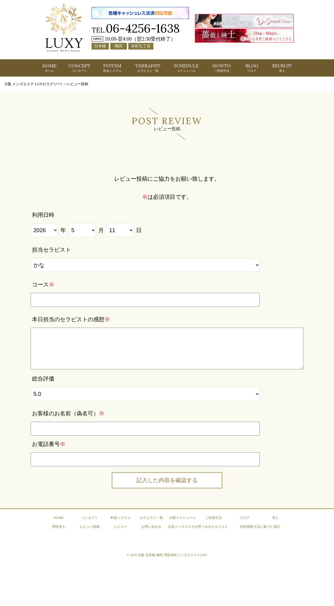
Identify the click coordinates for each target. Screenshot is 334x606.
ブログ (244, 517)
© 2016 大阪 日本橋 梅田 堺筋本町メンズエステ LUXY (167, 554)
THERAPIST (148, 67)
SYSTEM (112, 67)
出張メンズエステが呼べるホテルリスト (198, 526)
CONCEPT (79, 67)
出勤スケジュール (182, 517)
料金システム (120, 517)
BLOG (251, 67)
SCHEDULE (186, 67)
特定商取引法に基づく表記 (260, 526)
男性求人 (58, 526)
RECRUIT (282, 67)
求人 (275, 517)
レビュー (120, 526)
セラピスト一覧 (151, 517)
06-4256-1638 (143, 28)
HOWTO (221, 67)
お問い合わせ (151, 526)
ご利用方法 (213, 517)
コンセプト (89, 517)
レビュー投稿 (90, 526)
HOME (49, 67)
